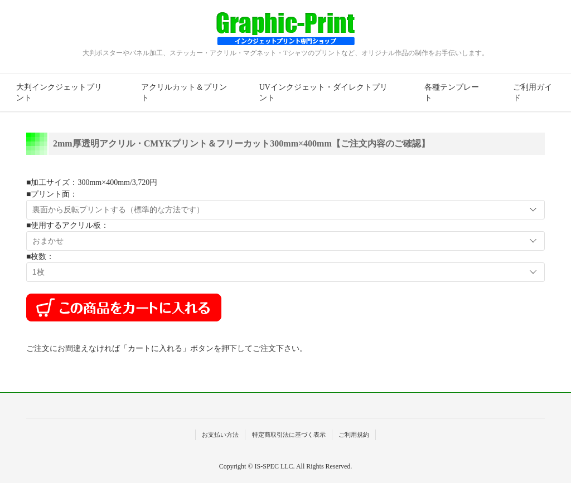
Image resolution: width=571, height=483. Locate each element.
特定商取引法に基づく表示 (289, 434)
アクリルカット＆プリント (184, 92)
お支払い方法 (220, 434)
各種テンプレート (451, 92)
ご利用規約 (353, 434)
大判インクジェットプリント (59, 92)
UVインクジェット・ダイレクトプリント (323, 92)
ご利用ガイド (532, 92)
